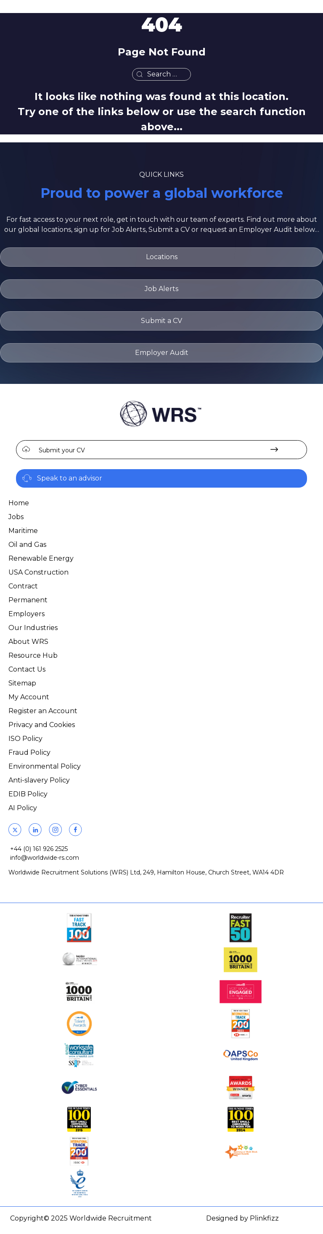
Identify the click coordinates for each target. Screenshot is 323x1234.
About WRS (28, 642)
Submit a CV (161, 321)
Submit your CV (62, 450)
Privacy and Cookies (41, 725)
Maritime (23, 531)
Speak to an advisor (69, 478)
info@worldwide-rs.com (44, 857)
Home (18, 503)
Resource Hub (33, 655)
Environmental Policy (44, 766)
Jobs (16, 517)
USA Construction (38, 572)
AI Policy (22, 808)
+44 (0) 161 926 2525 (39, 849)
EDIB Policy (28, 794)
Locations (161, 257)
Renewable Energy (41, 558)
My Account (28, 697)
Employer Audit (161, 353)
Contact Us (26, 669)
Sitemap (22, 683)
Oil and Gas (27, 545)
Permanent (28, 600)
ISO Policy (25, 739)
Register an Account (42, 711)
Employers (26, 614)
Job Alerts (161, 289)
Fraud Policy (29, 752)
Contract (23, 586)
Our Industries (33, 628)
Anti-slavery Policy (39, 780)
